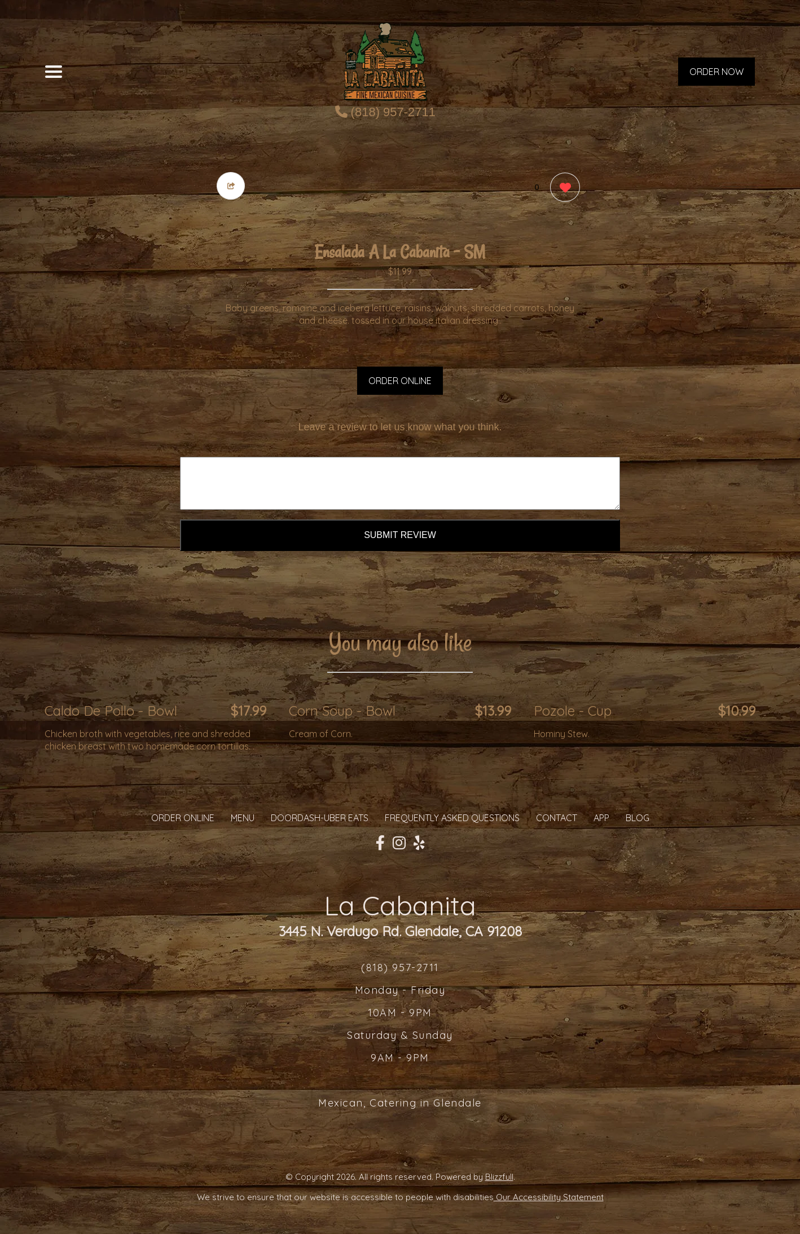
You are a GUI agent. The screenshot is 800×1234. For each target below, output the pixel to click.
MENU (242, 817)
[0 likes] (562, 188)
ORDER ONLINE (400, 380)
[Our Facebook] (380, 843)
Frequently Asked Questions (452, 817)
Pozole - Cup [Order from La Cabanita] (573, 710)
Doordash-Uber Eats (319, 817)
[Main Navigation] (53, 71)
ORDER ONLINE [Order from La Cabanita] (182, 817)
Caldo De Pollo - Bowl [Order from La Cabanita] (111, 710)
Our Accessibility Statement (549, 1197)
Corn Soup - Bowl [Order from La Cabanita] (342, 710)
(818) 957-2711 (385, 112)
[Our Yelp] (419, 843)
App (601, 817)
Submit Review (400, 535)
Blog (637, 817)
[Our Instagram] (399, 843)
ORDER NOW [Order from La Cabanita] (716, 71)
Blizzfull (499, 1176)
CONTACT (556, 817)
